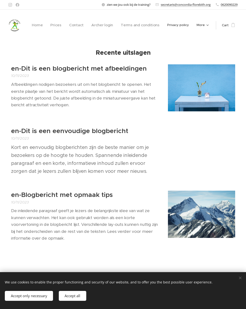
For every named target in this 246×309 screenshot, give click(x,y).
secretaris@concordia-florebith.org (186, 4)
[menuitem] (50, 25)
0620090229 (229, 4)
